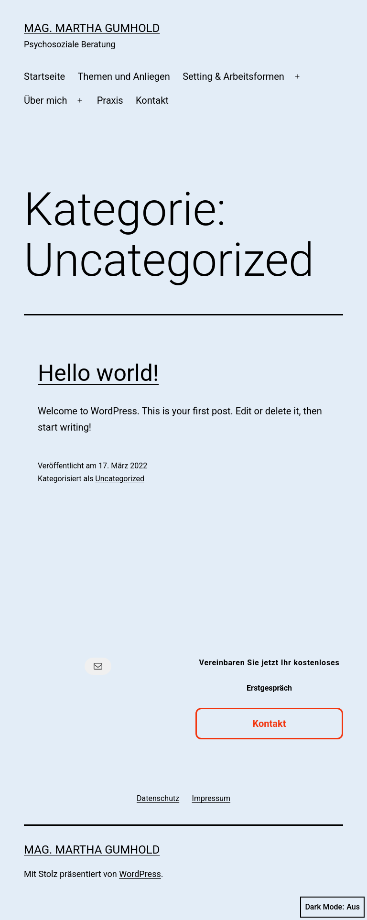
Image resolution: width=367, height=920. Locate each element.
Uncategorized (119, 478)
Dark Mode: (332, 907)
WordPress (140, 874)
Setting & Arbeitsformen (233, 76)
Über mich (45, 100)
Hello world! (98, 373)
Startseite (44, 76)
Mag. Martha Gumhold (92, 28)
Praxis (110, 100)
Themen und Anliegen (123, 76)
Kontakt (152, 100)
